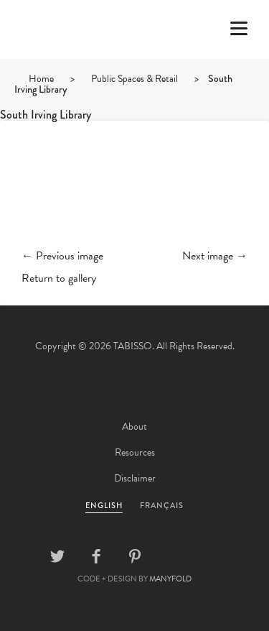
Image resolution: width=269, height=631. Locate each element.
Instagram (212, 556)
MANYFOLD (170, 579)
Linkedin (173, 556)
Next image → (214, 255)
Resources (135, 452)
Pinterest (135, 556)
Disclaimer (135, 478)
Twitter (57, 556)
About (134, 426)
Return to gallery (59, 278)
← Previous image (62, 255)
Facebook (96, 556)
